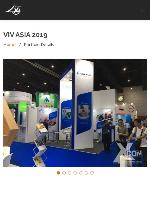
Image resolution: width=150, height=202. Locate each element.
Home (9, 44)
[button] (58, 173)
